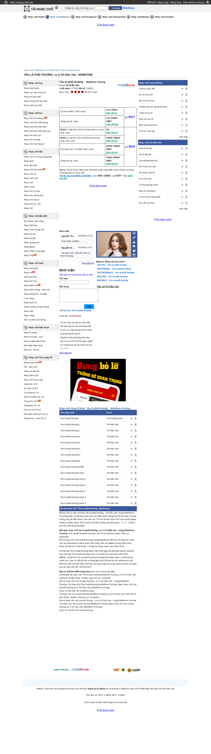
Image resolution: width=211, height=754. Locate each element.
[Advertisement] (98, 643)
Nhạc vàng (29, 315)
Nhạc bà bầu (30, 238)
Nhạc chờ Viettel (36, 17)
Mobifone (39, 70)
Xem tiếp (183, 137)
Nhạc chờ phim (31, 268)
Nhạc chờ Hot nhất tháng (36, 122)
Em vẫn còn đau (146, 203)
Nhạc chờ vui (30, 174)
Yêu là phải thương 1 (70, 427)
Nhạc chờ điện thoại (39, 327)
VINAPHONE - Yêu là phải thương (114, 268)
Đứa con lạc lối (146, 119)
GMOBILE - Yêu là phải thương (112, 280)
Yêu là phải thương (70, 70)
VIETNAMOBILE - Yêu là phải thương (115, 272)
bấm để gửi (111, 132)
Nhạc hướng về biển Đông (36, 307)
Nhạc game (29, 247)
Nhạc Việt (28, 311)
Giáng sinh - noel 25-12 (35, 418)
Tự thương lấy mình (148, 185)
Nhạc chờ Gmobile (164, 17)
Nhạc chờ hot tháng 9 (34, 118)
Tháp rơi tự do (146, 113)
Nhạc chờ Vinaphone (86, 17)
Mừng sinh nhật (31, 362)
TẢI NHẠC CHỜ (42, 9)
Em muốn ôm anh (147, 166)
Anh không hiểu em (148, 160)
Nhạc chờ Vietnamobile (114, 17)
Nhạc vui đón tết (31, 371)
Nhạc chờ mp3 (36, 263)
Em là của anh (146, 94)
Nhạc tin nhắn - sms (33, 337)
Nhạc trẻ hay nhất (32, 96)
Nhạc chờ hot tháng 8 (34, 144)
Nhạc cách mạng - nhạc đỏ (36, 289)
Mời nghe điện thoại (33, 345)
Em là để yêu (145, 154)
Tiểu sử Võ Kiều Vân (108, 286)
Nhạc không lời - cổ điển (35, 294)
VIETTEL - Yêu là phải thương (112, 265)
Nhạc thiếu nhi (31, 285)
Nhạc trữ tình (30, 281)
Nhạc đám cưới (31, 375)
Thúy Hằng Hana (115, 421)
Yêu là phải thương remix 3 (73, 499)
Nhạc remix (29, 187)
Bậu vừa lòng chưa (148, 125)
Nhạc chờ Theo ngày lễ (40, 357)
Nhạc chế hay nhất (33, 105)
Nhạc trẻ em (29, 234)
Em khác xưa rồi (147, 172)
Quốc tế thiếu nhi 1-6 (34, 397)
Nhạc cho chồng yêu (34, 195)
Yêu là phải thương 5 (70, 457)
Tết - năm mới (30, 367)
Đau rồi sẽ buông (147, 191)
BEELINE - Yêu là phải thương (112, 276)
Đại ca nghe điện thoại (34, 341)
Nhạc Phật (29, 255)
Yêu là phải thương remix (72, 475)
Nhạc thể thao (30, 225)
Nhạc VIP (28, 208)
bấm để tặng (112, 124)
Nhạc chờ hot (35, 113)
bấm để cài (111, 113)
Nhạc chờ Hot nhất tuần (35, 127)
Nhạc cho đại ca (31, 199)
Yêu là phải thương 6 (70, 463)
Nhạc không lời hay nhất (35, 101)
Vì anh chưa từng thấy (149, 197)
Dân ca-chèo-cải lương (35, 319)
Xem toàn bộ (88, 263)
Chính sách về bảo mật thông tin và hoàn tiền (105, 705)
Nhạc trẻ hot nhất (32, 139)
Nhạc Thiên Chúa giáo (34, 251)
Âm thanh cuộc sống (34, 221)
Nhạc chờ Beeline (140, 17)
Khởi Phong (75, 318)
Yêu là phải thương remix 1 (73, 481)
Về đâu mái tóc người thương (153, 107)
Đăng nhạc (176, 2)
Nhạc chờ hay (36, 83)
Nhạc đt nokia (30, 332)
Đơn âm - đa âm (31, 349)
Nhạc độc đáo (30, 165)
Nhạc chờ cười (31, 178)
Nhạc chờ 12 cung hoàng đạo (38, 157)
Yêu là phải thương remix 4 (73, 505)
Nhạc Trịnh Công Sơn (34, 229)
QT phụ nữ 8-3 (31, 388)
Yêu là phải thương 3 (70, 445)
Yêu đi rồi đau (145, 148)
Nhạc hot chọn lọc (32, 135)
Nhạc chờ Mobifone (60, 17)
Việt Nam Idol (30, 277)
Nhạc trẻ (28, 272)
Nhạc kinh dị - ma (32, 204)
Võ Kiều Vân (53, 70)
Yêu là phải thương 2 (70, 433)
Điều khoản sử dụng (193, 2)
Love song (29, 298)
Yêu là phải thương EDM (72, 469)
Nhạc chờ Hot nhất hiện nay (37, 131)
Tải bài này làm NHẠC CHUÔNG (75, 175)
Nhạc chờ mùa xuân (33, 379)
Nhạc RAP (29, 161)
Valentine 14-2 (31, 384)
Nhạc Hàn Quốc (31, 88)
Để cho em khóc (146, 100)
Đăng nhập (163, 2)
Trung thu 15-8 (31, 401)
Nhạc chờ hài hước (33, 169)
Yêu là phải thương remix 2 (73, 487)
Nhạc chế (28, 182)
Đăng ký (151, 2)
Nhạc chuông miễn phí (21, 2)
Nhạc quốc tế (30, 302)
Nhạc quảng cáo (31, 242)
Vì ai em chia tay (147, 131)
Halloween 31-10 (32, 405)
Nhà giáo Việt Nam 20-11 (36, 414)
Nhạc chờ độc (36, 151)
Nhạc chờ (28, 70)
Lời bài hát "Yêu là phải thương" (75, 313)
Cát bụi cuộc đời (147, 88)
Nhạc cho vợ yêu (32, 191)
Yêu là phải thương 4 (70, 451)
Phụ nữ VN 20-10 (32, 409)
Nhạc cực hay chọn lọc (35, 92)
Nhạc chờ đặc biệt (38, 216)
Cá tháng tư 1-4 (31, 392)
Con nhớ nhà (145, 178)
